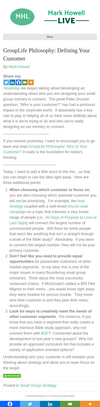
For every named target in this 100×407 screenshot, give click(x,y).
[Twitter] (6, 82)
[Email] (25, 82)
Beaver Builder (68, 396)
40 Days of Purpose (62, 217)
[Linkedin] (12, 82)
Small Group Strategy (38, 385)
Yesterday (11, 88)
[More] (31, 82)
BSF (45, 333)
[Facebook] (18, 82)
